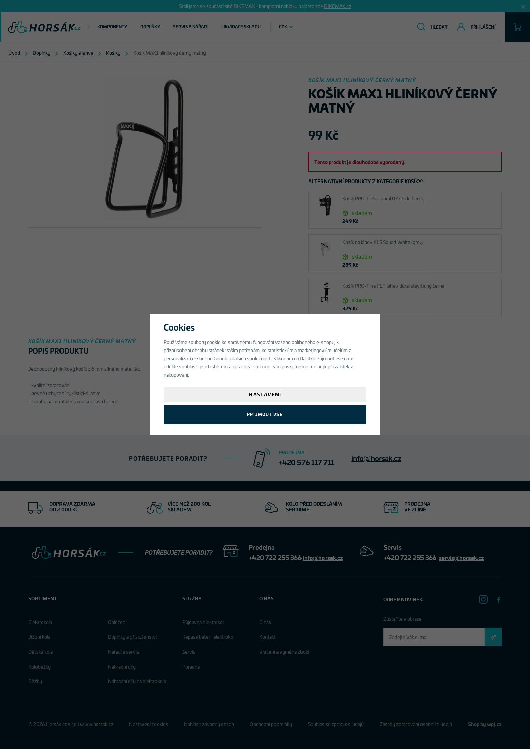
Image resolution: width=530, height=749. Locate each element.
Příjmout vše (265, 414)
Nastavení (265, 394)
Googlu (221, 358)
